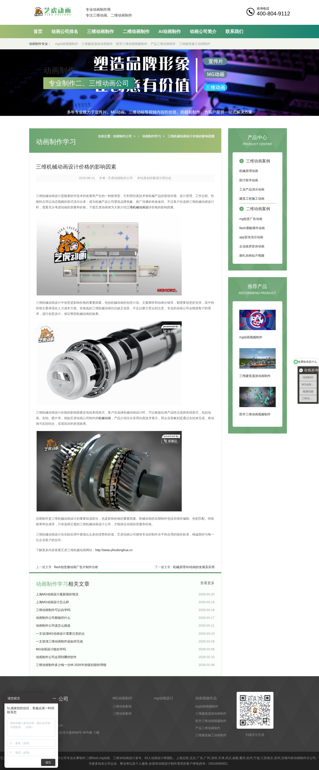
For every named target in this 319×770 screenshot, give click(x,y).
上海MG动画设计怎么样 (52, 602)
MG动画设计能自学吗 (51, 649)
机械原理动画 (248, 171)
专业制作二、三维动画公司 (89, 83)
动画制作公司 (122, 136)
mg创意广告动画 (250, 219)
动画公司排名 (64, 31)
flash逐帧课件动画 (252, 228)
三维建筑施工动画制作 (194, 44)
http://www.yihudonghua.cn (114, 550)
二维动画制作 (136, 31)
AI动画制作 (169, 31)
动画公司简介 (203, 31)
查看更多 (207, 583)
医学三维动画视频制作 (131, 44)
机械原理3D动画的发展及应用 (194, 567)
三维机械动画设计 (139, 207)
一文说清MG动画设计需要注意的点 (60, 633)
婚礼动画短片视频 (251, 255)
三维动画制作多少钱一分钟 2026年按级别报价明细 (71, 665)
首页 (37, 31)
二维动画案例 (258, 209)
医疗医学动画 (248, 180)
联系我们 (234, 31)
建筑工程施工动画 (251, 198)
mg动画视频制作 (66, 44)
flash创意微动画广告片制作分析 (76, 567)
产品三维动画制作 (163, 44)
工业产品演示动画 (251, 189)
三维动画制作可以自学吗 (53, 610)
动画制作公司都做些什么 (53, 617)
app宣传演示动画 (251, 237)
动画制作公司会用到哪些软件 (56, 657)
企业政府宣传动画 (251, 246)
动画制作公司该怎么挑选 (53, 625)
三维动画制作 (100, 31)
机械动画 (104, 418)
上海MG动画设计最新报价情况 (57, 594)
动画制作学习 (151, 136)
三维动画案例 (258, 161)
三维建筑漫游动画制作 (97, 44)
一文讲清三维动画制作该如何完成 (59, 641)
